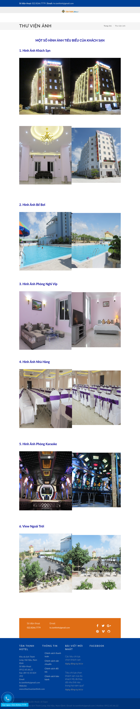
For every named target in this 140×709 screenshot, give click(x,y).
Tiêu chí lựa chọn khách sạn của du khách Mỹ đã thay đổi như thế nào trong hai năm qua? (74, 679)
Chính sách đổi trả (51, 670)
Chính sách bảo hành (52, 678)
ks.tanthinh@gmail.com (63, 3)
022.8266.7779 (39, 3)
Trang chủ (108, 26)
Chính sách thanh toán (53, 655)
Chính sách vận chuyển (52, 662)
